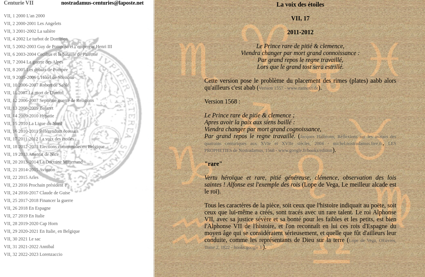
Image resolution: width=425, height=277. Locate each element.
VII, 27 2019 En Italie (24, 216)
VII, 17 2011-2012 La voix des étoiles (39, 139)
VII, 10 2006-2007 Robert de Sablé (36, 85)
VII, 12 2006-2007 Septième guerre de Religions (49, 100)
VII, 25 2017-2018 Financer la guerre (38, 200)
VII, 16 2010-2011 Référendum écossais (41, 131)
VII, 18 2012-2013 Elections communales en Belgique (54, 146)
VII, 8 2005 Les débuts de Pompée (36, 69)
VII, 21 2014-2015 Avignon (29, 169)
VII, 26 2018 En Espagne (27, 208)
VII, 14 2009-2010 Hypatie (29, 115)
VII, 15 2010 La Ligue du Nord (33, 123)
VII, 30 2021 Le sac (22, 239)
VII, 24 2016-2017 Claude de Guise (37, 192)
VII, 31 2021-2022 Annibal (29, 246)
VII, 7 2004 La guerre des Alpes (33, 62)
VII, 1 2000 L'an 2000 (24, 15)
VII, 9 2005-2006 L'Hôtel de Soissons (39, 77)
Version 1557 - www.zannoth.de (288, 88)
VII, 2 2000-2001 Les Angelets (32, 23)
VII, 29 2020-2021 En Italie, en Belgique (42, 231)
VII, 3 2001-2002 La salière (29, 31)
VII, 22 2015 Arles (21, 177)
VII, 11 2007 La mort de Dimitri (34, 92)
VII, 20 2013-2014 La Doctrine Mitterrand (43, 162)
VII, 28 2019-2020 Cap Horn (31, 223)
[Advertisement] (141, 270)
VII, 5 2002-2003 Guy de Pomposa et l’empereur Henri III (58, 46)
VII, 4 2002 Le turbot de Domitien (36, 39)
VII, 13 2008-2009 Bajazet (29, 108)
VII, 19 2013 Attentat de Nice (31, 154)
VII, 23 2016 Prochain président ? (35, 185)
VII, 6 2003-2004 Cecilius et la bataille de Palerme (51, 54)
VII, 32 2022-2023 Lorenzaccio (33, 254)
